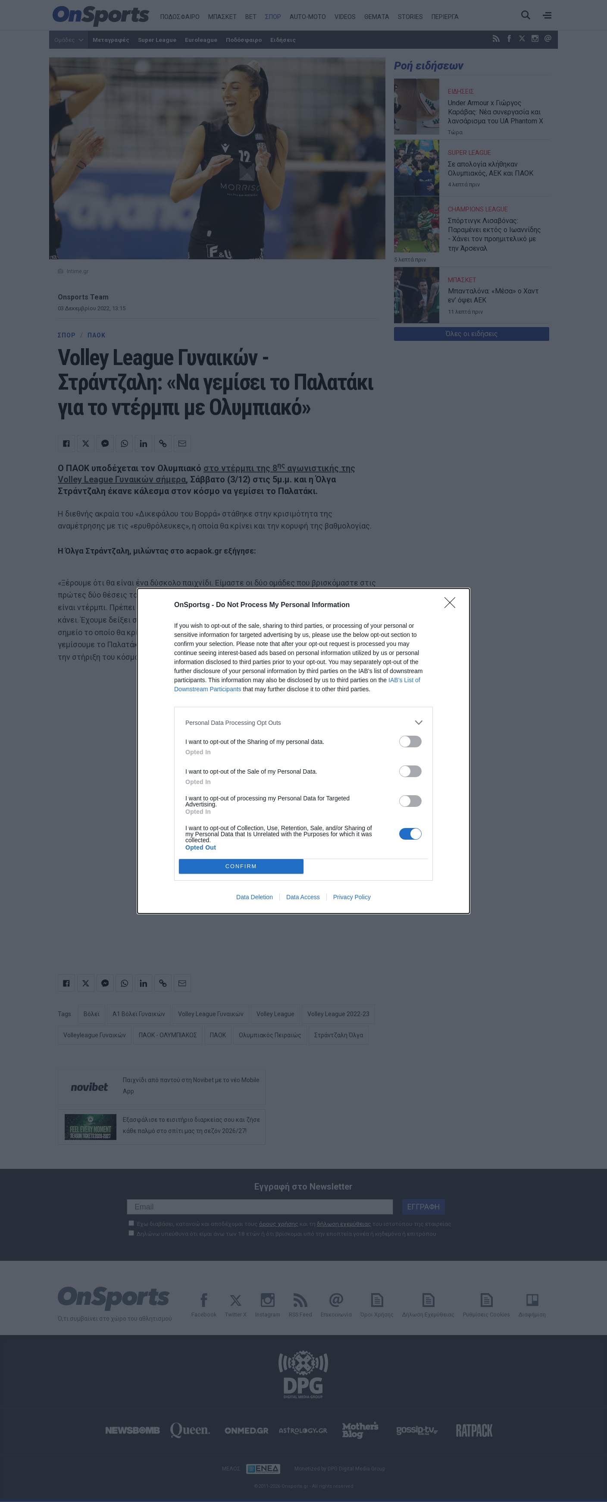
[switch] (410, 741)
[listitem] (303, 722)
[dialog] (303, 751)
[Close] (452, 605)
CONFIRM (241, 866)
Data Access (303, 897)
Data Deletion (254, 897)
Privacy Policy (352, 897)
